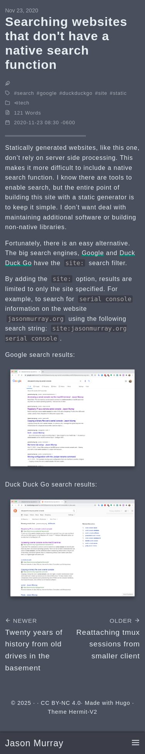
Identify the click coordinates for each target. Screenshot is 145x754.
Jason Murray (34, 743)
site (102, 93)
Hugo (122, 703)
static (120, 93)
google (48, 93)
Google (93, 253)
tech (24, 103)
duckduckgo (78, 93)
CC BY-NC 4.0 (61, 703)
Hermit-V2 (83, 712)
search (25, 93)
